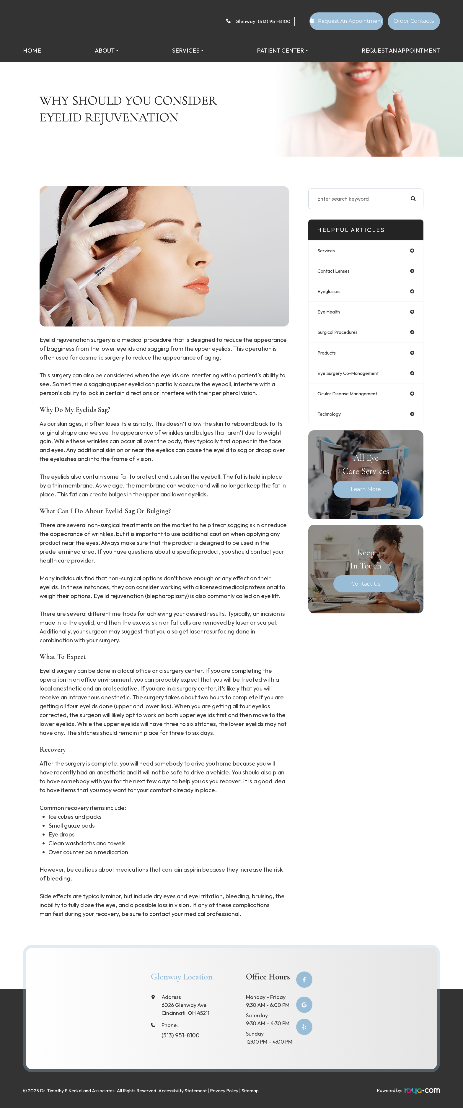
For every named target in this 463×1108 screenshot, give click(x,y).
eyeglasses (330, 292)
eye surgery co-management (352, 376)
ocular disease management (352, 397)
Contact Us (366, 588)
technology (331, 418)
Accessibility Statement (182, 1089)
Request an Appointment (401, 50)
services (327, 250)
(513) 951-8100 (274, 21)
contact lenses (336, 271)
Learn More (366, 494)
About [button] (106, 50)
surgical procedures (340, 334)
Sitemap (250, 1089)
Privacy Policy (224, 1089)
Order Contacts (414, 21)
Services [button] (187, 50)
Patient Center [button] (282, 50)
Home (32, 50)
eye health (330, 313)
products (328, 355)
